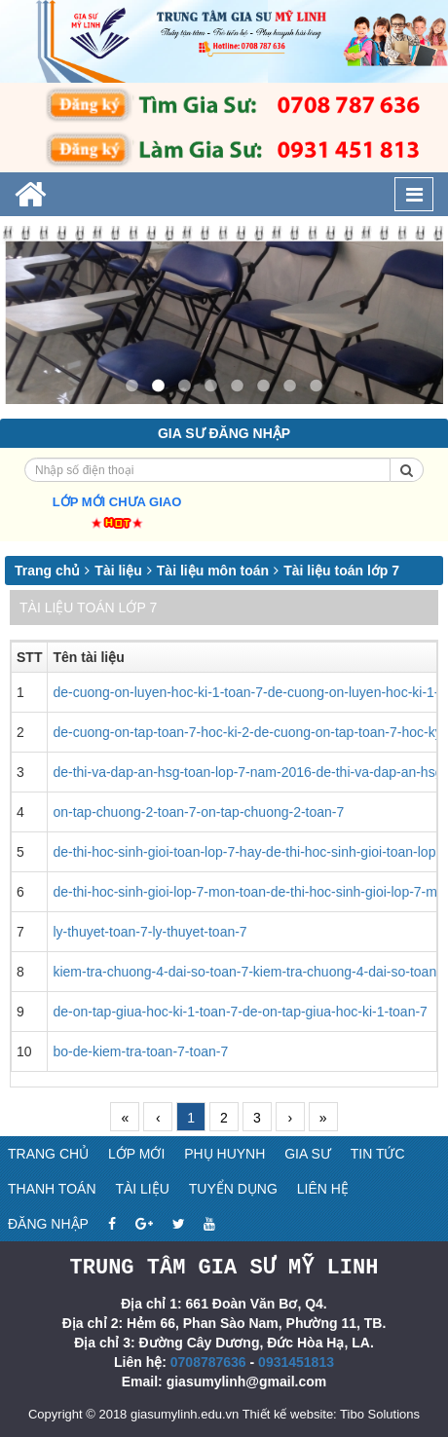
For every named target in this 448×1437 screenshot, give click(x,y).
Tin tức (378, 1153)
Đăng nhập (48, 1224)
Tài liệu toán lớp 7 (341, 570)
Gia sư (307, 1153)
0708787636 (208, 1361)
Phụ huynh (224, 1153)
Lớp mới (136, 1153)
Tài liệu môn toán (213, 570)
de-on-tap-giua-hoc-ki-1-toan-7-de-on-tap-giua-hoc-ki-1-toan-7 (240, 1011)
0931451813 (296, 1361)
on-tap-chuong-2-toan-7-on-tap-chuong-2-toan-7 (198, 812)
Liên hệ (323, 1189)
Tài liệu (117, 570)
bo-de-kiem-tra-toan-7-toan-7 (140, 1051)
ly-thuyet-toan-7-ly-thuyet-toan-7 (149, 932)
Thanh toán (52, 1189)
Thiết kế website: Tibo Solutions (331, 1413)
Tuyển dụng (233, 1189)
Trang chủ (47, 570)
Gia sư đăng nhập (224, 433)
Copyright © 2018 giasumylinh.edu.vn (133, 1413)
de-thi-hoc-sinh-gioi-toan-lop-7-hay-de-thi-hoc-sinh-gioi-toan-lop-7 (250, 852)
